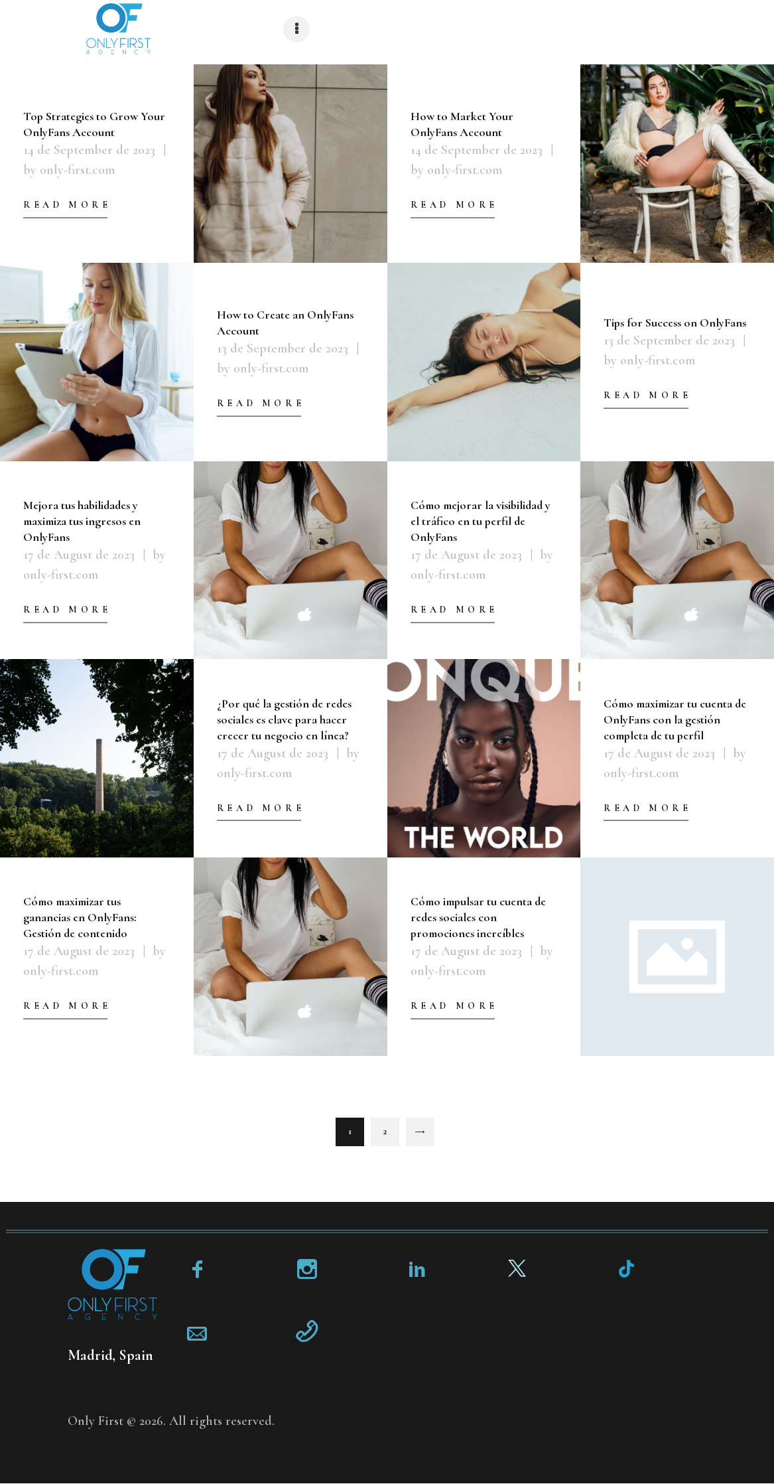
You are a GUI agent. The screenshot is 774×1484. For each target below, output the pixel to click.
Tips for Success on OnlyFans (675, 322)
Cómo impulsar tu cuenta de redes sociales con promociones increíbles (478, 917)
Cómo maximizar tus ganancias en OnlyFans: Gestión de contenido (80, 917)
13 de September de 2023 (282, 348)
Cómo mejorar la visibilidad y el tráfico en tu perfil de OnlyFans (480, 520)
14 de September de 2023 (89, 150)
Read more (67, 204)
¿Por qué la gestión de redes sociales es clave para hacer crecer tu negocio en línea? (284, 719)
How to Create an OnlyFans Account (285, 322)
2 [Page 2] (391, 1127)
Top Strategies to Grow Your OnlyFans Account (94, 124)
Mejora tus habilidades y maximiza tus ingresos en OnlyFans (82, 520)
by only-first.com (69, 170)
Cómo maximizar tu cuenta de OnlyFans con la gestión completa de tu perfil (675, 719)
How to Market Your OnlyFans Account (462, 124)
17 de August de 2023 (79, 554)
